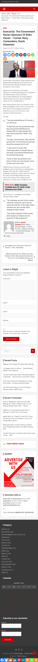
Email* (11, 633)
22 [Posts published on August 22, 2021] (34, 602)
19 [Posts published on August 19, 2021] (19, 602)
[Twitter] (9, 54)
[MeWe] (25, 54)
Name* (11, 625)
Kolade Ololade (19, 48)
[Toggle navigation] (4, 9)
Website (5, 320)
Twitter (7, 236)
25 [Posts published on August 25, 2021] (14, 605)
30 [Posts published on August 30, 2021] (4, 609)
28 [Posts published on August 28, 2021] (29, 605)
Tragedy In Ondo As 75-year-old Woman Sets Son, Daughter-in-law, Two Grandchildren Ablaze (18, 418)
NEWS (5, 28)
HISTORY (5, 545)
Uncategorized (6, 570)
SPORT (4, 567)
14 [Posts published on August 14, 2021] (29, 598)
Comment (7, 279)
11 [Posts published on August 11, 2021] (14, 598)
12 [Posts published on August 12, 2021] (19, 598)
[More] (5, 58)
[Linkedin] (17, 54)
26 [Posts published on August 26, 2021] (19, 605)
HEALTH (4, 543)
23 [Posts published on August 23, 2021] (4, 605)
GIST (3, 540)
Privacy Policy (29, 653)
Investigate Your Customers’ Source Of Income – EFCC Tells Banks (18, 247)
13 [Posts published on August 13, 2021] (24, 598)
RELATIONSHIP (7, 564)
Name (5, 303)
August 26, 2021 (8, 48)
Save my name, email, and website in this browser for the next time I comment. (16, 332)
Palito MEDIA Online (15, 444)
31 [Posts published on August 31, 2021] (9, 609)
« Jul (3, 613)
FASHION (5, 537)
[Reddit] (13, 54)
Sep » (34, 613)
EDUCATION (5, 532)
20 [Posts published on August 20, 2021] (24, 602)
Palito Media (18, 653)
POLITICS (5, 562)
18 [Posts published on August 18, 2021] (14, 602)
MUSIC (4, 551)
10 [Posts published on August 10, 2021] (9, 598)
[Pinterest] (21, 54)
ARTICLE (4, 529)
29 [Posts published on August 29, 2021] (34, 605)
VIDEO (4, 572)
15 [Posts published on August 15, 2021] (34, 598)
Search (33, 351)
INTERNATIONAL (7, 548)
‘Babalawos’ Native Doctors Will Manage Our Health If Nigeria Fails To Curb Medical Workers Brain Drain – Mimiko (17, 404)
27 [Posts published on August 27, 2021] (24, 605)
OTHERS (4, 559)
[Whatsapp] (32, 54)
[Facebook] (5, 54)
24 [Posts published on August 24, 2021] (9, 605)
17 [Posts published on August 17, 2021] (9, 602)
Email (5, 312)
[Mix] (29, 54)
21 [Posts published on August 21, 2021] (29, 602)
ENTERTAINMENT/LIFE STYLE (11, 535)
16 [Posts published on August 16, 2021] (4, 602)
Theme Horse (21, 656)
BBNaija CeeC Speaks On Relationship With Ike (18, 364)
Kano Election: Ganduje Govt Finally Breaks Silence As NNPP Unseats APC (18, 427)
